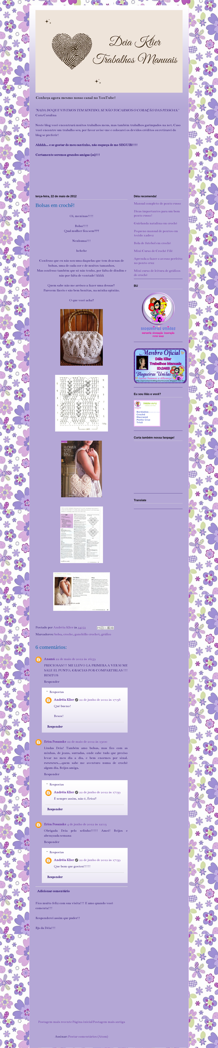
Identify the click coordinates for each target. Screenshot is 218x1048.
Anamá (49, 659)
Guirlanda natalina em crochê (155, 223)
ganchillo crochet (87, 634)
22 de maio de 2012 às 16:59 (76, 659)
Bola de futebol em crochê (152, 243)
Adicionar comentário (53, 891)
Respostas (56, 692)
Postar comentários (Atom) (88, 1036)
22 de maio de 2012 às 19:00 (87, 742)
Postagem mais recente (55, 1022)
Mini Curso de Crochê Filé (153, 251)
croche (68, 634)
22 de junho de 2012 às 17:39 (99, 792)
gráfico (106, 634)
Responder (51, 682)
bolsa (58, 634)
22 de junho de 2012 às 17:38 (99, 700)
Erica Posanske (55, 742)
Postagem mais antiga (109, 1022)
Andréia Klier (64, 700)
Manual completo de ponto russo (157, 203)
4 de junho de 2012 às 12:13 (87, 824)
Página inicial (82, 1022)
